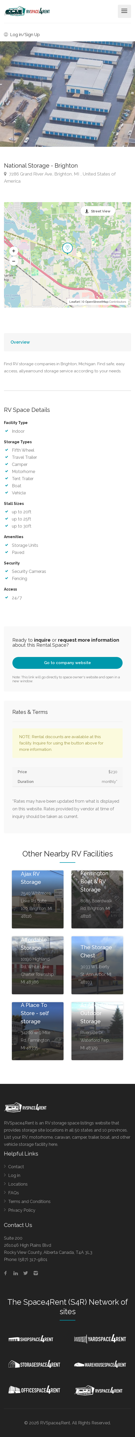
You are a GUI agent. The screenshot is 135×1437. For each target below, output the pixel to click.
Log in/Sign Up (22, 34)
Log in (14, 1175)
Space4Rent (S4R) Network (71, 1302)
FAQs (13, 1192)
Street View (100, 211)
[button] (13, 251)
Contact (16, 1166)
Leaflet (74, 302)
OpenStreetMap (96, 302)
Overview (20, 342)
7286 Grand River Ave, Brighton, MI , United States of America (60, 177)
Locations (18, 1184)
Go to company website (67, 662)
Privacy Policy (21, 1210)
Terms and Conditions (29, 1201)
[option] (67, 94)
